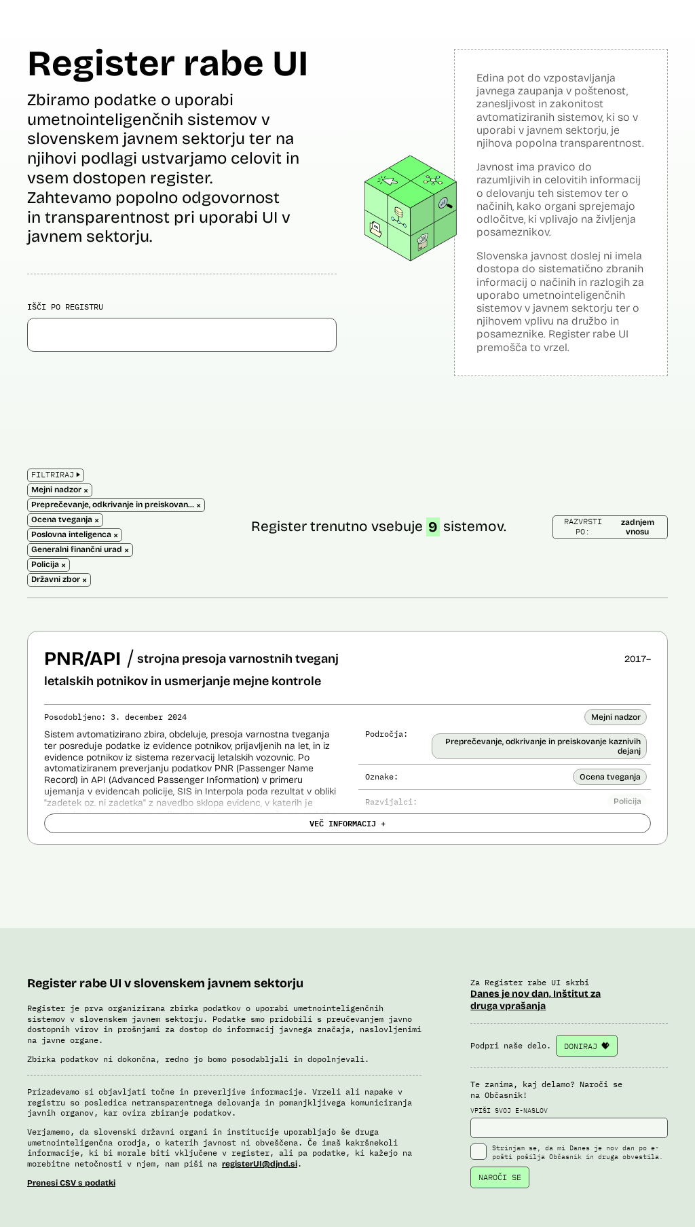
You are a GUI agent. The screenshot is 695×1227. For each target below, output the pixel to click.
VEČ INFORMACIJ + (347, 823)
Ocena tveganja (610, 777)
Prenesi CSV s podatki (71, 1183)
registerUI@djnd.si (259, 1164)
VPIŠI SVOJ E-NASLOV (569, 1122)
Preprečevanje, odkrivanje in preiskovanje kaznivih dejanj (543, 746)
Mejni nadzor (616, 717)
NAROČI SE (499, 1177)
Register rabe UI (167, 63)
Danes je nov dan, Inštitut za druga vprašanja (535, 1000)
